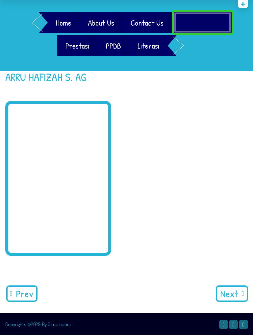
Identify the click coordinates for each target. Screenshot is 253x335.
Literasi (148, 45)
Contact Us (147, 22)
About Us (101, 22)
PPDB (113, 45)
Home (64, 22)
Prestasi (77, 45)
